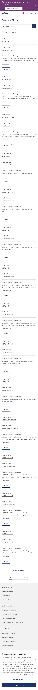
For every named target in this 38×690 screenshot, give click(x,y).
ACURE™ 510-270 (7, 496)
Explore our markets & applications (12, 622)
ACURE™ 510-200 (7, 458)
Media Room (6, 596)
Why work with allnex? (8, 633)
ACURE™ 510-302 (7, 534)
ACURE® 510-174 (7, 268)
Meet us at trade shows (9, 611)
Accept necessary (19, 680)
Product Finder (7, 588)
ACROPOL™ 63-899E (8, 117)
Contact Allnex (7, 600)
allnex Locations (7, 592)
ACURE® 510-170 (7, 230)
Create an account (13, 8)
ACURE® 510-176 (7, 306)
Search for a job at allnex (9, 614)
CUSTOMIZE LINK (28, 675)
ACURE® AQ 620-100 (9, 420)
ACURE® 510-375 (7, 344)
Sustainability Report (8, 641)
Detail (6, 69)
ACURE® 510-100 (7, 192)
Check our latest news (8, 618)
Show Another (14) (19, 571)
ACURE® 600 (6, 382)
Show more (6, 64)
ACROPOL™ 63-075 (8, 79)
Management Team (7, 637)
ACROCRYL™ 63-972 (8, 42)
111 (24, 577)
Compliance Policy (7, 645)
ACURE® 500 (6, 156)
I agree (19, 685)
